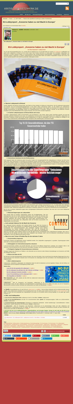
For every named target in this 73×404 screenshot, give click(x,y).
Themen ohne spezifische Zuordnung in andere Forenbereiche (37, 18)
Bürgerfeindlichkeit (8, 323)
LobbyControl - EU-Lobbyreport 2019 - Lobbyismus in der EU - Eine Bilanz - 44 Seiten (25, 317)
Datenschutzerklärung (50, 14)
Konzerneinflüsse (23, 324)
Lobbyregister (13, 325)
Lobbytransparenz (29, 325)
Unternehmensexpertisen (36, 327)
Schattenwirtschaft (25, 327)
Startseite (5, 18)
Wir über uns (28, 14)
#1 (69, 27)
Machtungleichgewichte (56, 325)
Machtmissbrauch (38, 325)
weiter (50, 285)
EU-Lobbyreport (57, 51)
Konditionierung (15, 324)
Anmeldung (59, 14)
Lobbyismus (60, 324)
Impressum (66, 14)
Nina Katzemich (7, 327)
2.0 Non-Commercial (62, 290)
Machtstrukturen (46, 325)
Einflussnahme (16, 323)
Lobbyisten (65, 324)
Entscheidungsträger (35, 323)
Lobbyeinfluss (53, 324)
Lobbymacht (6, 325)
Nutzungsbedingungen (38, 14)
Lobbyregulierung (21, 325)
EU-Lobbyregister (60, 323)
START (21, 14)
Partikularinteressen (16, 327)
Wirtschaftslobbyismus (47, 327)
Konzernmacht (31, 324)
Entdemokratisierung (25, 323)
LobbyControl (31, 289)
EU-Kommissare (44, 323)
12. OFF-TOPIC (17, 18)
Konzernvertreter (39, 324)
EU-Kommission (52, 323)
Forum (10, 18)
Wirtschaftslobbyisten (58, 327)
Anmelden (23, 25)
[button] (7, 336)
